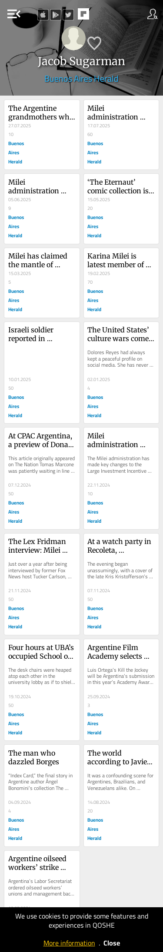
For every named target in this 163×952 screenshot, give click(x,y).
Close (111, 942)
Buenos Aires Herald (81, 78)
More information (69, 942)
